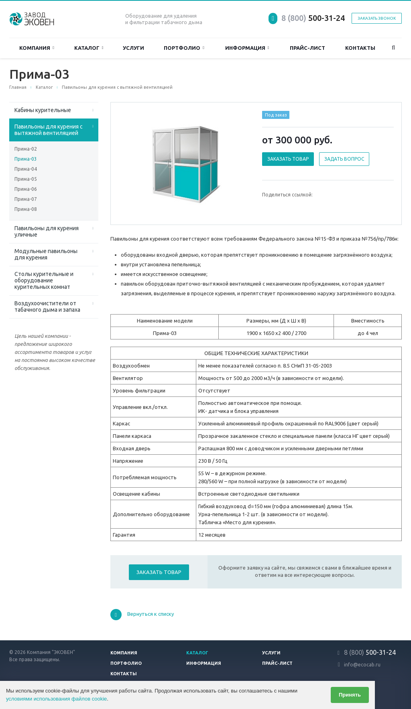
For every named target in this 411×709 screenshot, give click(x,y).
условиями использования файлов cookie (56, 699)
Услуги (133, 48)
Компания (36, 48)
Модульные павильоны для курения (45, 254)
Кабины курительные (42, 110)
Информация (247, 48)
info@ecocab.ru (362, 664)
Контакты (360, 48)
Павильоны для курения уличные (46, 231)
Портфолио (184, 48)
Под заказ (276, 114)
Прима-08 (25, 209)
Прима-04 (25, 169)
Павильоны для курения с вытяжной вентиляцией (48, 129)
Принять (350, 695)
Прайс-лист (307, 48)
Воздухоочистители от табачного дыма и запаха (47, 306)
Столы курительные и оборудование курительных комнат (43, 280)
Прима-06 (25, 189)
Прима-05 (25, 179)
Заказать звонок (377, 18)
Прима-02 (25, 148)
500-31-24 (313, 17)
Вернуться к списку (142, 614)
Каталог (89, 48)
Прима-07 (25, 199)
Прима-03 (25, 158)
